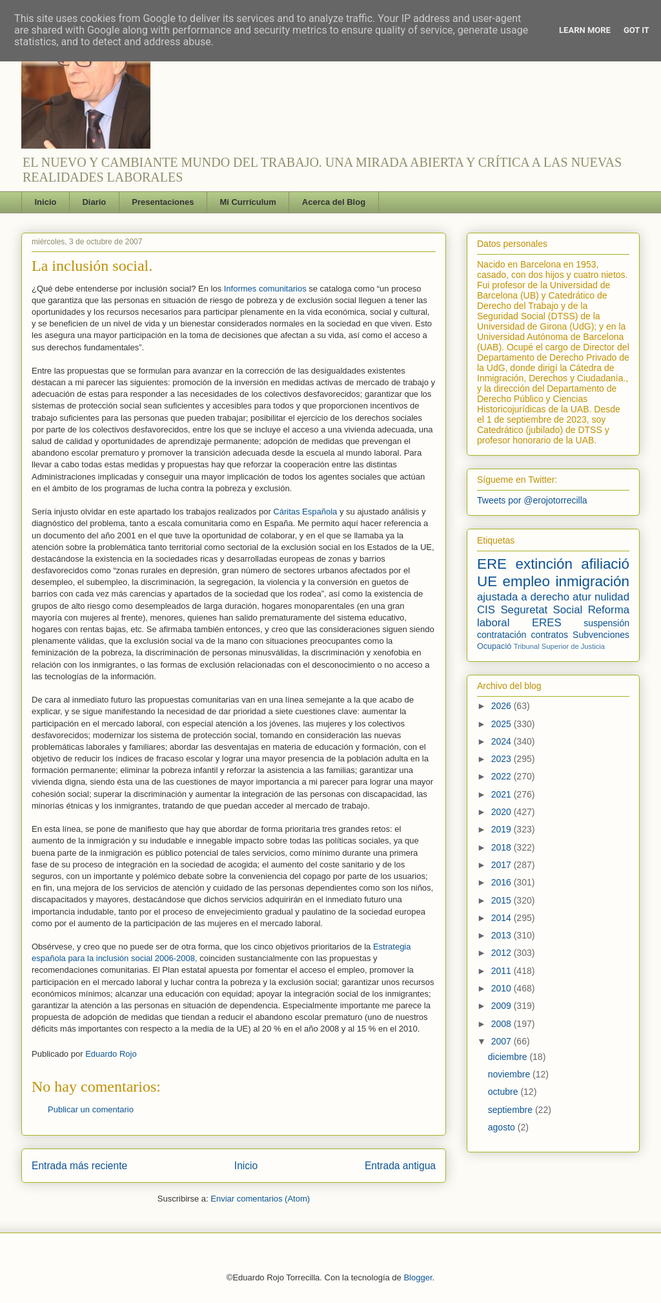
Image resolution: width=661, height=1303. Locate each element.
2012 (502, 953)
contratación (501, 635)
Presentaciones (163, 202)
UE (487, 581)
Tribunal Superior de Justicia (559, 646)
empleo (526, 581)
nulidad (612, 597)
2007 (502, 1041)
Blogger (417, 1277)
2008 (502, 1024)
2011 (502, 971)
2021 (502, 794)
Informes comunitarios (266, 288)
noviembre (510, 1074)
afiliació (605, 564)
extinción (543, 564)
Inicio (46, 202)
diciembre (509, 1057)
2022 (502, 776)
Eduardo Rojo (111, 1054)
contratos (549, 635)
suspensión (606, 623)
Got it (636, 30)
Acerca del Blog (333, 202)
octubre (504, 1091)
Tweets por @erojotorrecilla (532, 500)
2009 (502, 1006)
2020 (502, 812)
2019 (502, 829)
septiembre (511, 1110)
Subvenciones (601, 635)
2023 (502, 759)
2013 (502, 935)
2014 (502, 918)
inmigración (592, 581)
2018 (502, 847)
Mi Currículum (247, 202)
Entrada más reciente (79, 1165)
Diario (94, 202)
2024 (502, 741)
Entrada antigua (400, 1165)
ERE (492, 564)
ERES (547, 623)
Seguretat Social (541, 610)
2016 (502, 882)
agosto (503, 1127)
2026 (502, 706)
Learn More (585, 30)
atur (582, 597)
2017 (502, 865)
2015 (502, 900)
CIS (486, 610)
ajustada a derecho (523, 597)
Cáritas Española (305, 511)
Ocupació (494, 646)
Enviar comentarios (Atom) (260, 1198)
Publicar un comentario (91, 1109)
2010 (502, 988)
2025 (502, 724)
